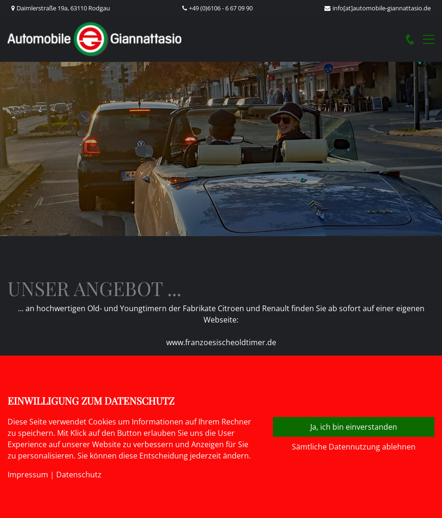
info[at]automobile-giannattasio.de (381, 8)
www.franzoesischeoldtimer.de (221, 342)
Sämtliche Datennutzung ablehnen (354, 447)
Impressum (28, 474)
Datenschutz (79, 474)
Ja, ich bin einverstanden (353, 427)
